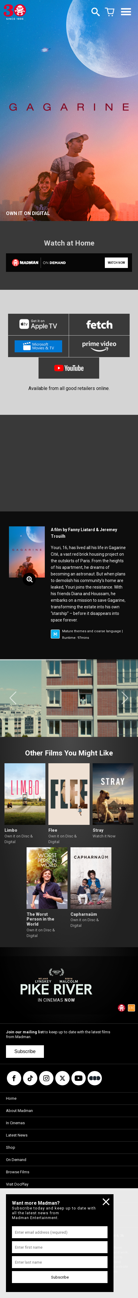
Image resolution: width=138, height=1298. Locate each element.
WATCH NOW (116, 262)
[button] (13, 698)
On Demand (16, 1159)
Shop (10, 1147)
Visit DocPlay (17, 1184)
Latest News (16, 1135)
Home (11, 1098)
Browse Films (17, 1172)
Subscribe (25, 1051)
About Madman (19, 1110)
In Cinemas (15, 1123)
